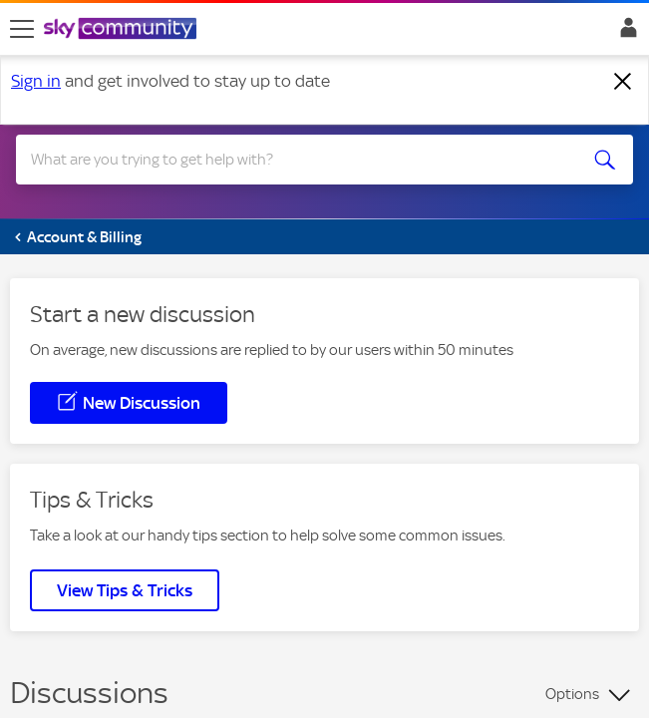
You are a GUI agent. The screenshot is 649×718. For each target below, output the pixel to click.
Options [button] (572, 694)
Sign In (624, 33)
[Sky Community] (122, 30)
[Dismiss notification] (623, 82)
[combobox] (293, 159)
